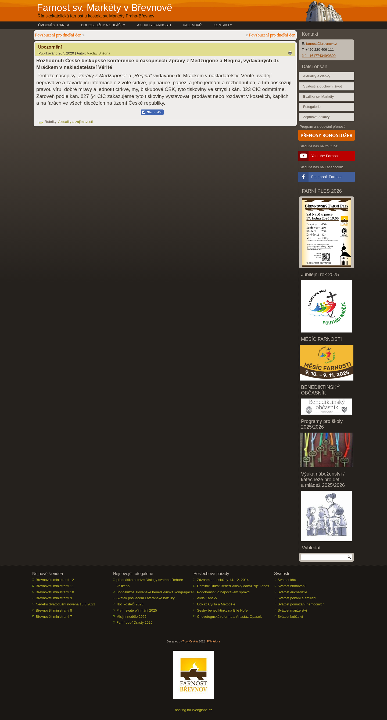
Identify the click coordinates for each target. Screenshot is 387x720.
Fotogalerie (312, 107)
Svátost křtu (287, 580)
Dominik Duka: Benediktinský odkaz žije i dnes (233, 586)
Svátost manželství (292, 611)
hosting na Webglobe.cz (193, 710)
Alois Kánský (207, 598)
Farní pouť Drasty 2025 (134, 623)
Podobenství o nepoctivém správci (223, 592)
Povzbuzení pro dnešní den (58, 35)
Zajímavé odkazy (316, 117)
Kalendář (192, 25)
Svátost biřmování (292, 586)
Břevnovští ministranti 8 (54, 611)
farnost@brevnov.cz (321, 44)
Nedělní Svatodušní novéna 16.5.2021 (65, 604)
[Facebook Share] (152, 112)
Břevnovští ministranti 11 (55, 586)
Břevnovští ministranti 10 (55, 592)
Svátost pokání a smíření (297, 598)
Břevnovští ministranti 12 (55, 580)
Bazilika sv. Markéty (318, 96)
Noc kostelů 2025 (129, 604)
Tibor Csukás (190, 641)
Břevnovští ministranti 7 (54, 617)
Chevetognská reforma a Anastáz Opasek (229, 617)
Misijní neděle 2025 (131, 617)
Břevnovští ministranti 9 (54, 598)
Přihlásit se (213, 641)
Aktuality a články (316, 76)
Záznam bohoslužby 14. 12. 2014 (223, 580)
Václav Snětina (98, 53)
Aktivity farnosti (154, 25)
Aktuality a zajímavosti (75, 122)
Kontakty (222, 25)
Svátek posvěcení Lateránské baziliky (145, 598)
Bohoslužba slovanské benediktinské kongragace (154, 592)
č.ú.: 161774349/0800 (319, 56)
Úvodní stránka (53, 25)
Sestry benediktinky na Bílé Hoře (222, 611)
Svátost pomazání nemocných (301, 604)
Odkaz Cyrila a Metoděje (216, 604)
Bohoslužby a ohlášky (103, 25)
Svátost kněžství (290, 617)
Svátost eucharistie (292, 592)
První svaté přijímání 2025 (136, 611)
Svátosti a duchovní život (322, 86)
